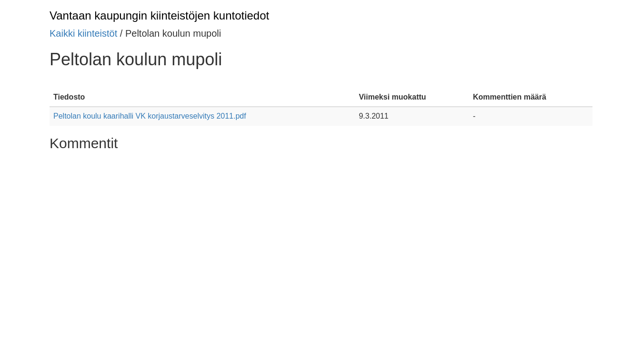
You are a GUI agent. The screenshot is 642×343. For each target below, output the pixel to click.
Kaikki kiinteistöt (83, 33)
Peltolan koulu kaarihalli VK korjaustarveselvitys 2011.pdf (149, 116)
